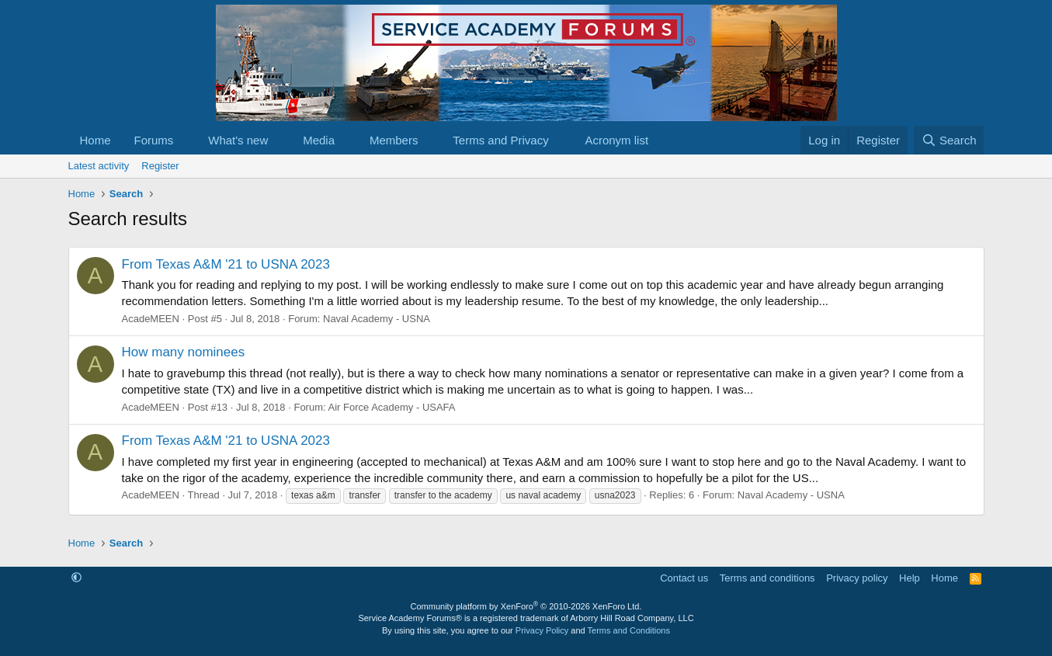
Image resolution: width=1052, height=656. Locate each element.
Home (95, 140)
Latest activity (99, 166)
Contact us (684, 578)
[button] (185, 140)
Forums (154, 140)
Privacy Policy (542, 630)
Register (160, 166)
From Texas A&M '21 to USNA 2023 (226, 264)
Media (319, 140)
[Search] (949, 140)
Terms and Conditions (629, 630)
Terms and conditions (767, 578)
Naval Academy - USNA (376, 319)
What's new (238, 140)
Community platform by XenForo (526, 606)
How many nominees (183, 352)
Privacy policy (856, 578)
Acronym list (616, 140)
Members (394, 140)
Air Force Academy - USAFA (392, 407)
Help (909, 578)
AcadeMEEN (150, 319)
